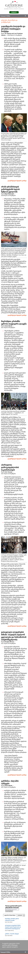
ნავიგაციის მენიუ (5, 16)
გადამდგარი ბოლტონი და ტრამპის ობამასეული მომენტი (13, 28)
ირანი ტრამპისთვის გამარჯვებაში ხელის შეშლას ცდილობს (10, 189)
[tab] (10, 915)
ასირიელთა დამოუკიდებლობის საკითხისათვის (10, 467)
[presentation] (10, 915)
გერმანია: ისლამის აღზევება (12, 933)
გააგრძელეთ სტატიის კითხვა (17, 180)
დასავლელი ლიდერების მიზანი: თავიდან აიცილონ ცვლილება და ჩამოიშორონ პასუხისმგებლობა (13, 927)
